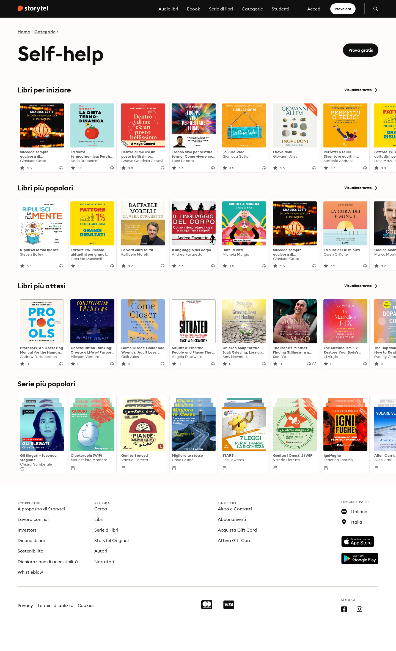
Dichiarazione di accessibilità (48, 561)
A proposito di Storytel (41, 509)
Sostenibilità (30, 551)
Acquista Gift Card (237, 530)
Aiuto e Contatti (235, 509)
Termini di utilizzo (55, 605)
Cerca (100, 509)
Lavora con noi (33, 519)
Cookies (86, 605)
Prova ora (343, 9)
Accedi (314, 9)
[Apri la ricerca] (375, 9)
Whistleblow (30, 572)
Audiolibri (168, 9)
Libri (98, 519)
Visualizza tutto (361, 90)
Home (24, 31)
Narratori (104, 561)
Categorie (252, 9)
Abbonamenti (232, 519)
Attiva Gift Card (235, 540)
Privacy (25, 605)
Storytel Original (111, 540)
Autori (100, 551)
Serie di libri (221, 9)
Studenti (280, 9)
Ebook (193, 9)
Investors (27, 530)
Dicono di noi (31, 540)
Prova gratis (360, 50)
